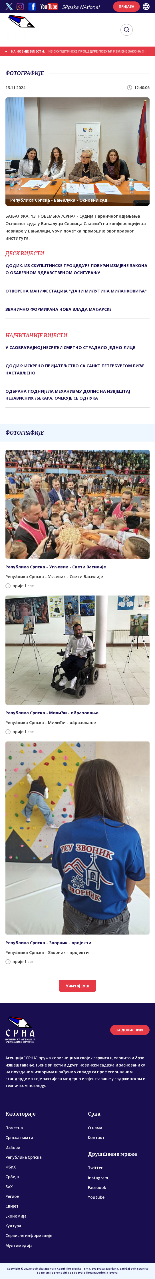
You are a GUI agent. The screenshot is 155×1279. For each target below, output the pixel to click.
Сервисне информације (28, 1235)
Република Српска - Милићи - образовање (51, 712)
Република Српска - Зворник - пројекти (48, 942)
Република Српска (23, 1157)
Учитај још (77, 986)
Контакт (96, 1137)
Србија (12, 1176)
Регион (12, 1196)
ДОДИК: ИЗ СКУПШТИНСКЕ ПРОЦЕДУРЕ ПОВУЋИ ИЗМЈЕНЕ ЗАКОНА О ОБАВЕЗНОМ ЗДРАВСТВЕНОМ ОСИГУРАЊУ (76, 269)
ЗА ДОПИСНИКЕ (130, 1030)
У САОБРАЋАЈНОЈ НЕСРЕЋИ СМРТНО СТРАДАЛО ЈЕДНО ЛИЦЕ (70, 347)
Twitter (95, 1167)
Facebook (97, 1187)
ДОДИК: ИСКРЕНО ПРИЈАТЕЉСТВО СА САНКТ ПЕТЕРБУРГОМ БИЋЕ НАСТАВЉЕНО (74, 369)
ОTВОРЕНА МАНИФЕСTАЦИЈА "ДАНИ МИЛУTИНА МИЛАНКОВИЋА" (76, 291)
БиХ (9, 1186)
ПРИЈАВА (126, 6)
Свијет (12, 1206)
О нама (95, 1127)
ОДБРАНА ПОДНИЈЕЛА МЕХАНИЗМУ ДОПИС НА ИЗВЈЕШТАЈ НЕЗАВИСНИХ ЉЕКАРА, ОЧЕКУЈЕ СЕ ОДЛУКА (67, 394)
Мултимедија (19, 1245)
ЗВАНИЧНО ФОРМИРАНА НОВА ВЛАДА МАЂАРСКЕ (58, 309)
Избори (12, 1147)
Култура (13, 1225)
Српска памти (19, 1137)
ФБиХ (10, 1167)
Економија (16, 1216)
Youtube (96, 1197)
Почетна (14, 1127)
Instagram (98, 1177)
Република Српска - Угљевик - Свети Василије (55, 567)
